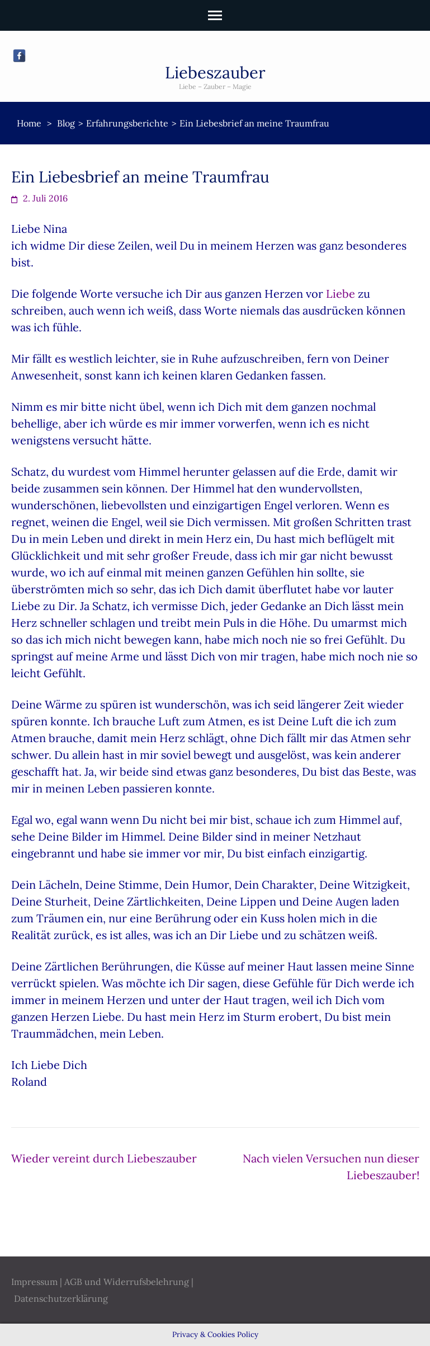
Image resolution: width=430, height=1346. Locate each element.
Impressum (34, 1281)
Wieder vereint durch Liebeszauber (104, 1158)
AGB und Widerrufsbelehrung (126, 1281)
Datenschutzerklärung (61, 1298)
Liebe (342, 294)
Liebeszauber (215, 72)
